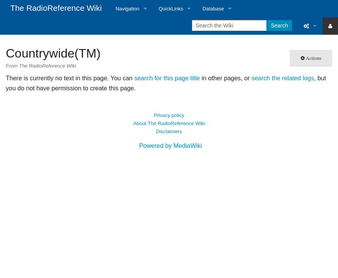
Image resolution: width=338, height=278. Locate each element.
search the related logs (282, 78)
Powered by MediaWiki (170, 145)
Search (279, 25)
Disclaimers (169, 131)
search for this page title (167, 78)
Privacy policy (169, 115)
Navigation (127, 9)
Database (213, 9)
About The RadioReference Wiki (169, 123)
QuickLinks (171, 9)
